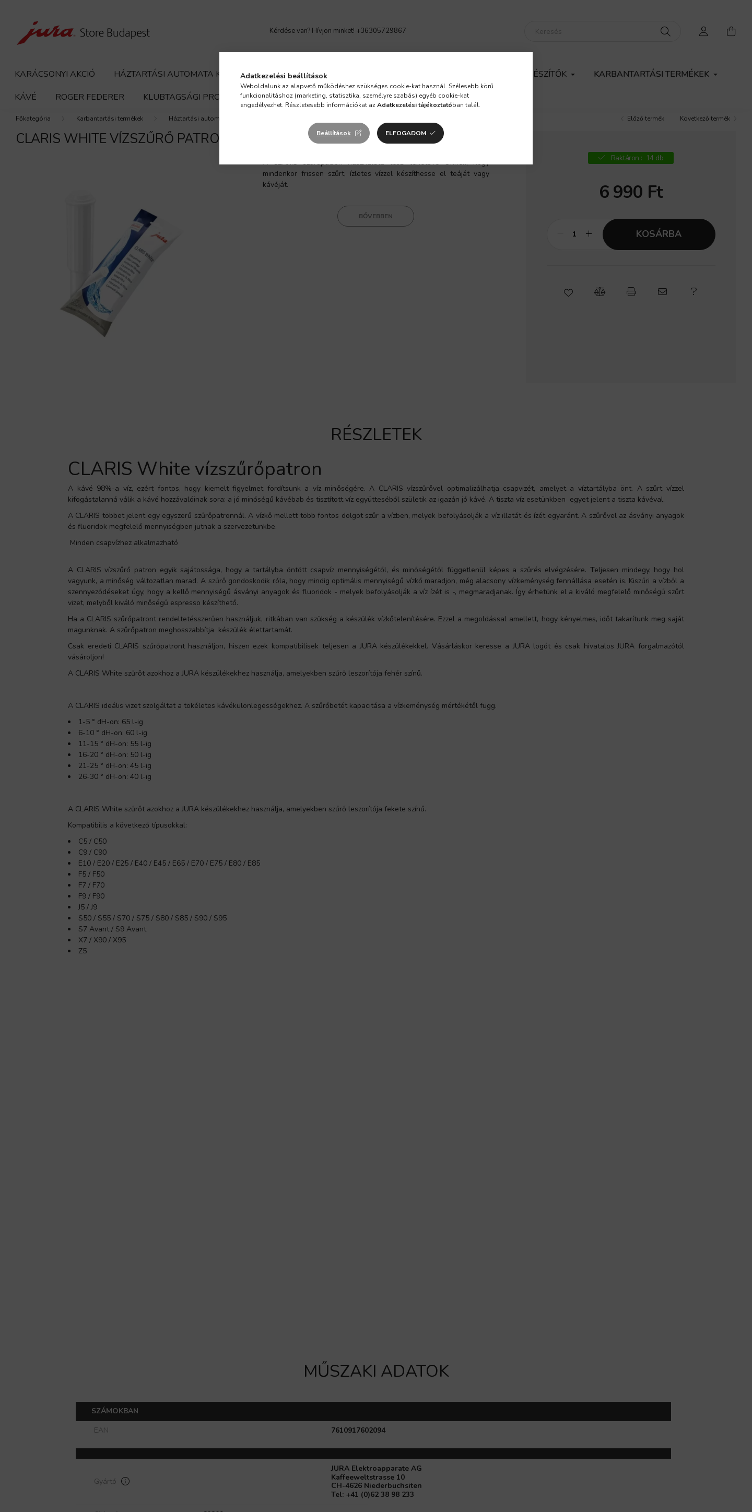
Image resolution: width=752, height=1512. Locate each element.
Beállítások (333, 133)
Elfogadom (405, 133)
